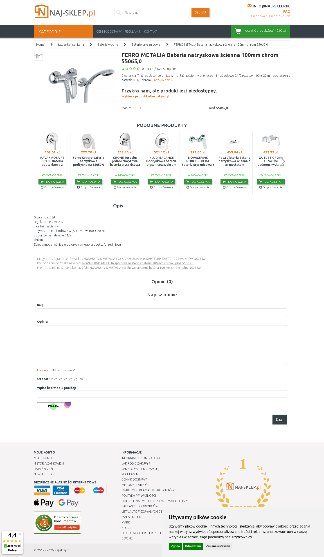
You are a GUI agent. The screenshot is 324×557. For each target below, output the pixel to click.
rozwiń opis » (163, 80)
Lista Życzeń (43, 469)
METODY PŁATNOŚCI (136, 485)
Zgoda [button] (175, 546)
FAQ (286, 11)
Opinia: (42, 321)
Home (40, 44)
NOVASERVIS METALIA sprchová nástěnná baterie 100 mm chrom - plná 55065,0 (138, 263)
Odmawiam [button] (193, 546)
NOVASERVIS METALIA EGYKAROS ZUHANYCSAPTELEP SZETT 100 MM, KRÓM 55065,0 (145, 259)
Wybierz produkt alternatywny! (169, 92)
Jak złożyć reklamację (140, 469)
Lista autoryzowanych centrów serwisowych (158, 511)
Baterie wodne (107, 44)
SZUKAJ (200, 12)
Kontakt (150, 31)
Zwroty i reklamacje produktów (148, 490)
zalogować (259, 16)
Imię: (40, 305)
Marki (126, 522)
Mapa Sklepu (131, 517)
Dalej (279, 419)
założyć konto (279, 16)
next (283, 161)
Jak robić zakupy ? (136, 463)
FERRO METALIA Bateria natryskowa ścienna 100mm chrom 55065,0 (221, 44)
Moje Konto (43, 458)
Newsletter (43, 474)
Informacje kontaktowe (141, 458)
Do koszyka (52, 181)
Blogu (127, 528)
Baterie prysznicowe (146, 44)
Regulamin (132, 31)
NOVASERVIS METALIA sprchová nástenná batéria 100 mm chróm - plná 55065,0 (145, 268)
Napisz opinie (166, 69)
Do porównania (52, 187)
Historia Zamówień (49, 463)
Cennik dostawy (109, 31)
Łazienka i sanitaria (71, 44)
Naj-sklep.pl (62, 550)
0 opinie (147, 69)
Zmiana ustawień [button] (218, 546)
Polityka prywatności (139, 495)
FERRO (136, 108)
